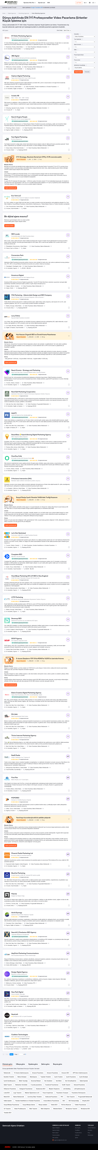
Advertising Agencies (23, 13)
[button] (85, 3)
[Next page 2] (11, 1054)
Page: (16, 1054)
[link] (41, 3)
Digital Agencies (12, 13)
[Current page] (20, 1054)
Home (3, 13)
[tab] (7, 1064)
